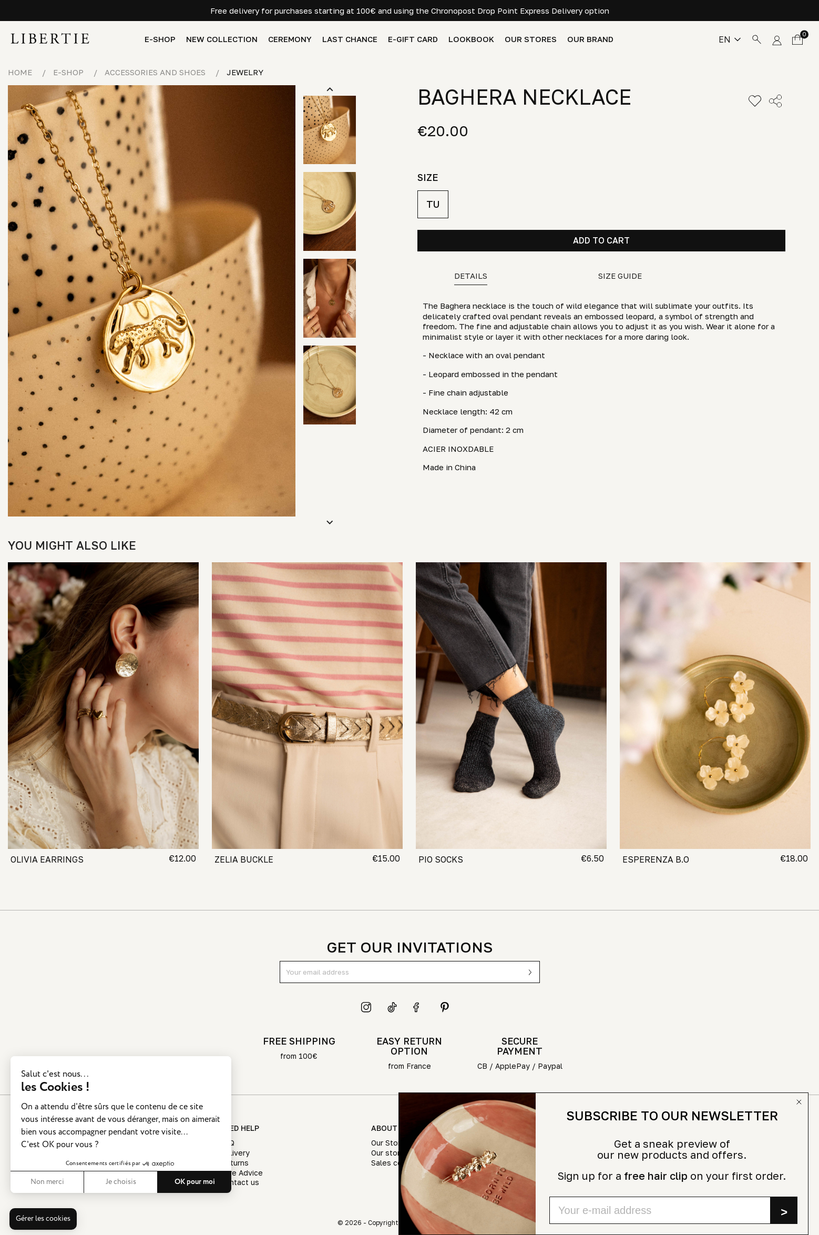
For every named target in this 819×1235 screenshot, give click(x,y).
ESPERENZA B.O (655, 859)
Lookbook (471, 39)
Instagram (366, 1007)
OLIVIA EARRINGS (47, 859)
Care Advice (241, 1172)
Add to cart (601, 240)
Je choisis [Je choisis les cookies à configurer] (92, 1182)
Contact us (239, 1182)
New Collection (222, 39)
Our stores (531, 39)
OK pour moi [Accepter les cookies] (166, 1182)
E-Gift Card (413, 39)
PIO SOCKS (440, 859)
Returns (234, 1162)
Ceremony (290, 39)
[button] (43, 1219)
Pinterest (444, 1007)
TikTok (392, 1007)
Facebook (418, 1007)
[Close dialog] (799, 1102)
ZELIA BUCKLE (243, 859)
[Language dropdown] (730, 39)
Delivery (235, 1152)
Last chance (349, 39)
